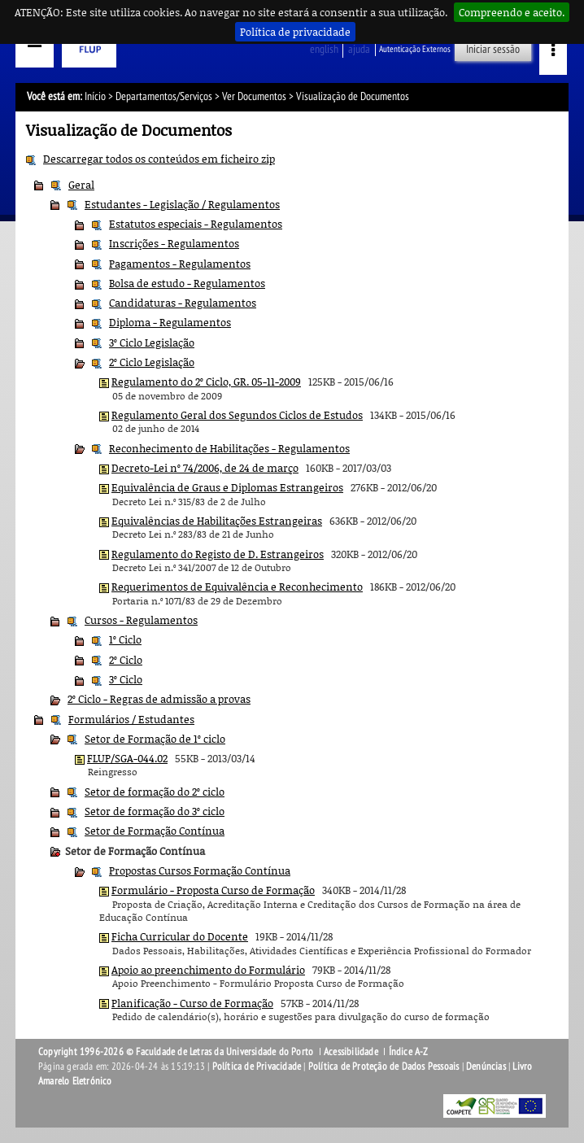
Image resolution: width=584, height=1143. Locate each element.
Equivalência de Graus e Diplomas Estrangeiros (227, 487)
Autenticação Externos (415, 49)
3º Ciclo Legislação (151, 342)
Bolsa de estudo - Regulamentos (187, 283)
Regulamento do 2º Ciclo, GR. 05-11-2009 (206, 381)
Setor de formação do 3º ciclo (154, 811)
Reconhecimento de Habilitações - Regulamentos (229, 448)
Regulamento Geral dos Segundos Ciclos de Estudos (237, 415)
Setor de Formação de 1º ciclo (155, 738)
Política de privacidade (295, 31)
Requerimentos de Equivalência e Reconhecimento (237, 586)
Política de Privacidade (257, 1066)
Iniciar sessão (493, 49)
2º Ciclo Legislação (151, 362)
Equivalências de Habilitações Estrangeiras (216, 520)
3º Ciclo (125, 679)
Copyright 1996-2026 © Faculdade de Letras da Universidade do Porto (177, 1051)
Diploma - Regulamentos (170, 322)
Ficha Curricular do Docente (179, 936)
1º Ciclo (125, 639)
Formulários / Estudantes (131, 719)
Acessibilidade (351, 1051)
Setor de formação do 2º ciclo (154, 791)
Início (95, 96)
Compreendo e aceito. (511, 12)
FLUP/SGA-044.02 (127, 758)
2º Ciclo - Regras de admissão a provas (159, 698)
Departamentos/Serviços (163, 96)
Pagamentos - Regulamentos (180, 263)
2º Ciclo (125, 659)
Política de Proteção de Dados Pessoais (384, 1066)
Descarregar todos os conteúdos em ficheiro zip (159, 158)
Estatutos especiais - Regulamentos (195, 223)
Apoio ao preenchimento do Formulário (208, 969)
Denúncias (486, 1066)
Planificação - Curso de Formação (192, 1003)
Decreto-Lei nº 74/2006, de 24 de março (205, 467)
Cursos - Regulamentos (141, 620)
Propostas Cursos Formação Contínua (199, 870)
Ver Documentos (254, 96)
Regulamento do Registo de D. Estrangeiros (217, 554)
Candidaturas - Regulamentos (182, 302)
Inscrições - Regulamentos (174, 243)
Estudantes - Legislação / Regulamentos (182, 204)
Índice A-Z (409, 1051)
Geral (81, 184)
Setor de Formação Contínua (154, 830)
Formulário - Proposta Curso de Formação (213, 890)
